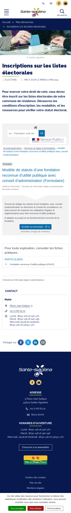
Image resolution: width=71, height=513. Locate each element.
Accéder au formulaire (35, 226)
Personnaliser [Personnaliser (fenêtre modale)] (54, 508)
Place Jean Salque (21, 305)
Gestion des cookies (35, 477)
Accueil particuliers (12, 148)
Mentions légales (35, 488)
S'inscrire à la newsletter (35, 447)
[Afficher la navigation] (6, 12)
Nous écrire (35, 414)
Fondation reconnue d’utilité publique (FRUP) (32, 264)
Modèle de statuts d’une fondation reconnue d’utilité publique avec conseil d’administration (35, 151)
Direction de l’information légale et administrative (24, 280)
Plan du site (35, 482)
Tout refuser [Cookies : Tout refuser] (35, 508)
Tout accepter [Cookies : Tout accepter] (17, 508)
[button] (62, 12)
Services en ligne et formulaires (40, 148)
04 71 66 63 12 (17, 311)
